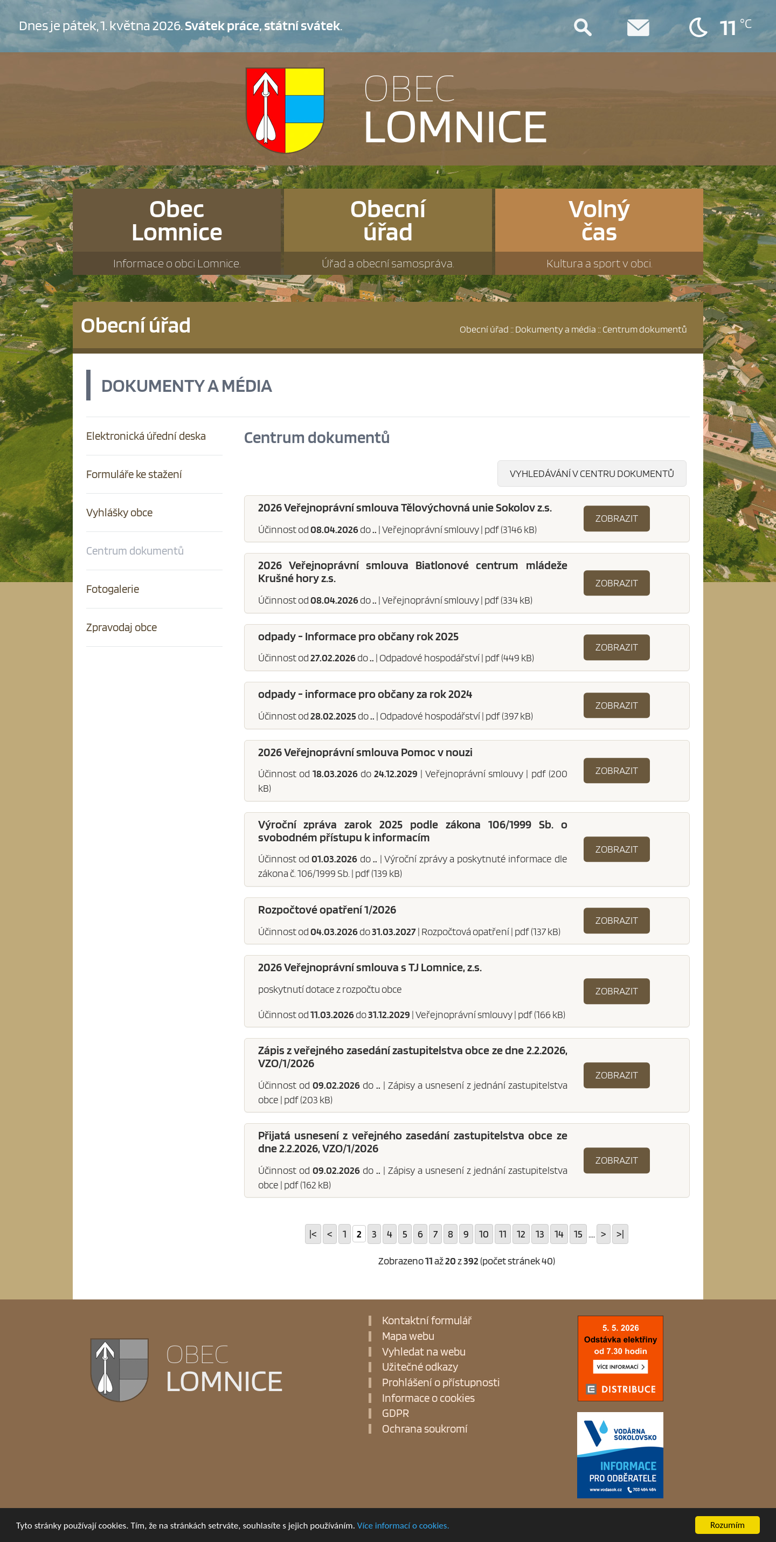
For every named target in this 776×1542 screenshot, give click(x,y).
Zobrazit (616, 518)
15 (578, 1234)
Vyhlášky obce (119, 512)
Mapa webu (408, 1336)
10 (484, 1234)
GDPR (395, 1413)
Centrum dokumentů (135, 550)
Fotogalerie (112, 589)
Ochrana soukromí (425, 1429)
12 (521, 1234)
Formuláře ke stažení (134, 474)
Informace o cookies (428, 1398)
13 (540, 1234)
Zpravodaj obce (121, 627)
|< (313, 1234)
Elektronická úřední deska (146, 435)
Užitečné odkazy (420, 1367)
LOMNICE (455, 106)
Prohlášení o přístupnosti (441, 1383)
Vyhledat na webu (424, 1352)
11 (503, 1234)
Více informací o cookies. (403, 1525)
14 (559, 1234)
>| (620, 1234)
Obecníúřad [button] (388, 233)
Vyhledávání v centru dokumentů (592, 473)
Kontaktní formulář (427, 1321)
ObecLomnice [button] (177, 233)
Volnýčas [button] (599, 233)
